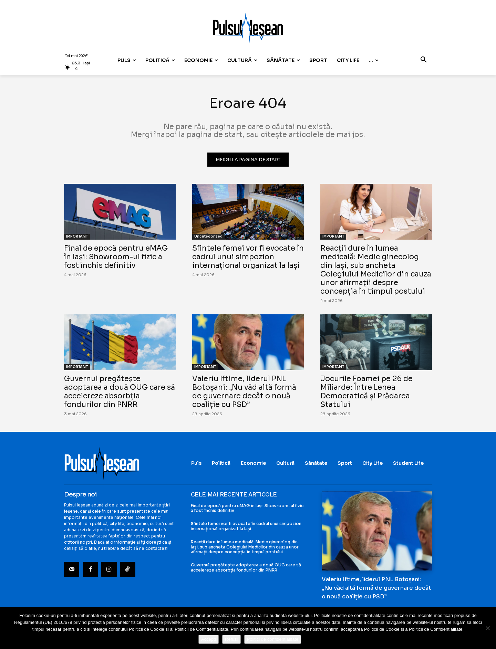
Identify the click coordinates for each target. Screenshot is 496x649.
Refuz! (231, 639)
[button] (423, 60)
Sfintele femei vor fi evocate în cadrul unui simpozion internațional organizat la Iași (248, 257)
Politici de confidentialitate (273, 639)
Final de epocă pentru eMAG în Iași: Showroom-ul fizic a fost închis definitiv (116, 257)
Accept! (208, 639)
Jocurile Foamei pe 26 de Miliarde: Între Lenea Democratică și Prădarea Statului (366, 391)
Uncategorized (208, 236)
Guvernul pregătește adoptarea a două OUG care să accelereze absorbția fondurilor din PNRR (119, 391)
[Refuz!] (487, 628)
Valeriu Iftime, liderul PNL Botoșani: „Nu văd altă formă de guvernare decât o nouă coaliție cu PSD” (244, 391)
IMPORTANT (77, 236)
